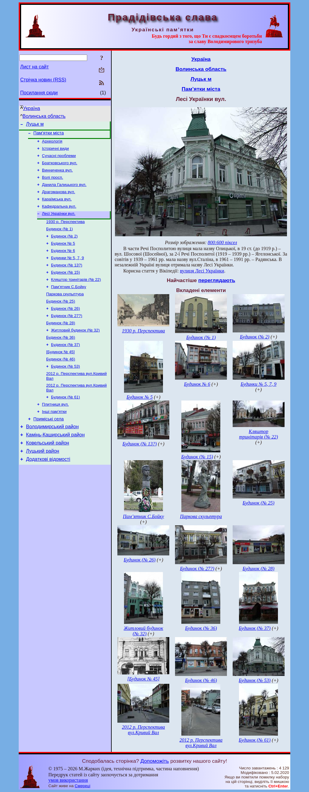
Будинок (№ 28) (60, 340)
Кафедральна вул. (59, 214)
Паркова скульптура (65, 309)
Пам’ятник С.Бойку (68, 301)
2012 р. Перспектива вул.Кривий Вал (143, 729)
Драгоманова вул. (58, 198)
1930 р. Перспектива (65, 230)
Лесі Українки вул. (58, 222)
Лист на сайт (34, 66)
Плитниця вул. (55, 428)
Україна (31, 108)
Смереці (83, 786)
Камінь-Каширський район (55, 461)
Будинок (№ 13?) (66, 277)
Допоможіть (154, 761)
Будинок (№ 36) (60, 356)
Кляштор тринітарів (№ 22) (76, 293)
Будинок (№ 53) (65, 387)
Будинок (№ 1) (59, 238)
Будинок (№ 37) (65, 364)
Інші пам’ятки (54, 435)
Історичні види (55, 151)
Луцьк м (35, 124)
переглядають (216, 280)
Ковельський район (47, 470)
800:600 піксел (222, 242)
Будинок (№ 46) (60, 379)
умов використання (68, 780)
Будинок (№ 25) (60, 317)
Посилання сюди (39, 92)
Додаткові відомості (48, 488)
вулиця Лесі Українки (202, 270)
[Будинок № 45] (60, 371)
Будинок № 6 (63, 262)
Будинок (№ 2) (64, 246)
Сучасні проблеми (59, 159)
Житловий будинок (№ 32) (75, 348)
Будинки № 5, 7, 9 (67, 270)
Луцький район (42, 479)
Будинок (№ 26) (65, 324)
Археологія (52, 143)
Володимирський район (52, 452)
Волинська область (44, 116)
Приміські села (48, 444)
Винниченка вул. (57, 175)
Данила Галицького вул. (64, 190)
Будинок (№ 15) (65, 285)
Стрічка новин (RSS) (43, 79)
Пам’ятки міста (48, 134)
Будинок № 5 (63, 254)
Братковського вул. (59, 167)
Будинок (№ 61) (65, 420)
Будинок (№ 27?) (66, 332)
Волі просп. (52, 183)
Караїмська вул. (57, 206)
